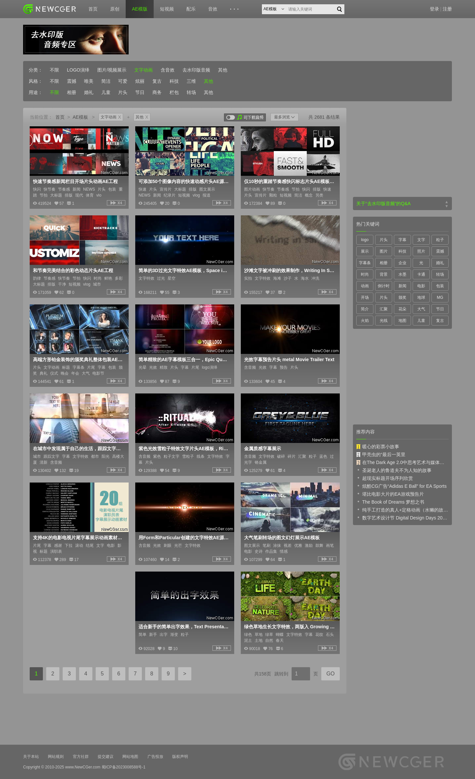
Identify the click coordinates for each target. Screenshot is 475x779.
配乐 (191, 9)
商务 (157, 92)
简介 (365, 309)
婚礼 (88, 92)
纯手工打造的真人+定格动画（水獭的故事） (402, 510)
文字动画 (143, 70)
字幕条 (365, 263)
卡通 (421, 274)
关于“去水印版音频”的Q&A (383, 203)
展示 (365, 251)
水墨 (402, 274)
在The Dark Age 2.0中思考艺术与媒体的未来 (402, 462)
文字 (421, 239)
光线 (384, 320)
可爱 (122, 81)
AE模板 (80, 117)
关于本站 (31, 756)
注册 (447, 9)
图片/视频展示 (111, 70)
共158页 (262, 673)
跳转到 (281, 673)
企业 (402, 263)
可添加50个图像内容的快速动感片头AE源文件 (184, 181)
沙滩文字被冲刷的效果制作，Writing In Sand (289, 270)
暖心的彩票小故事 (377, 446)
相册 (71, 92)
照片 (421, 251)
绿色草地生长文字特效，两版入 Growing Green (289, 626)
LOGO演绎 (78, 70)
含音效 (167, 70)
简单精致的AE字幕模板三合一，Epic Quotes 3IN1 (184, 359)
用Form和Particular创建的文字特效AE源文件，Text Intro (184, 537)
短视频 (167, 9)
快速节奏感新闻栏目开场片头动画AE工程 (75, 181)
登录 (434, 9)
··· (235, 9)
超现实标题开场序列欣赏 (384, 478)
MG (440, 297)
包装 (440, 286)
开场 (365, 297)
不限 (54, 70)
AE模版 (139, 9)
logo (365, 239)
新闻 (402, 286)
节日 (139, 92)
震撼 (71, 81)
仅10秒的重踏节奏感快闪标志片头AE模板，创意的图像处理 (289, 181)
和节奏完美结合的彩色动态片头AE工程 (73, 270)
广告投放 (155, 756)
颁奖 (402, 297)
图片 (384, 251)
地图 (402, 320)
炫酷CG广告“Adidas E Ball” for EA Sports (401, 486)
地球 (421, 297)
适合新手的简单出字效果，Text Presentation (184, 626)
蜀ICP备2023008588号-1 (123, 767)
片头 (122, 92)
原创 (114, 9)
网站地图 (130, 756)
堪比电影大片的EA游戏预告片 (390, 494)
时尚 (365, 274)
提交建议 (105, 756)
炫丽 (139, 81)
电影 (421, 286)
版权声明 (180, 756)
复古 (157, 81)
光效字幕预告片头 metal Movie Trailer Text (289, 359)
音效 (212, 9)
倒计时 (384, 286)
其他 (222, 70)
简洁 (106, 81)
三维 (191, 81)
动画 (365, 286)
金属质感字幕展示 (262, 448)
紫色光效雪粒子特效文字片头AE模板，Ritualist (184, 448)
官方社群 (81, 756)
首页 (93, 9)
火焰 (365, 320)
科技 (174, 81)
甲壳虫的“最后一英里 (380, 454)
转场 (191, 92)
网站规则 (56, 756)
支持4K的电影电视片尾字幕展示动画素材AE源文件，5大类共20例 (78, 537)
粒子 (440, 239)
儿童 (106, 92)
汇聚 (384, 309)
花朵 (402, 309)
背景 (384, 274)
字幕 (402, 239)
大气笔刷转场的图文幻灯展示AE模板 (282, 537)
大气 (421, 309)
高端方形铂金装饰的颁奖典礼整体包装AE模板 (78, 359)
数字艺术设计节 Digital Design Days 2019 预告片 (402, 517)
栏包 (174, 92)
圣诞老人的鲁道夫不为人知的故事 (393, 470)
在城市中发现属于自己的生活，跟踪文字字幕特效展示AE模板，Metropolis (78, 448)
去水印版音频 (196, 70)
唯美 (88, 81)
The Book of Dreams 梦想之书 (390, 502)
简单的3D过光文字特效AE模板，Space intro (184, 270)
